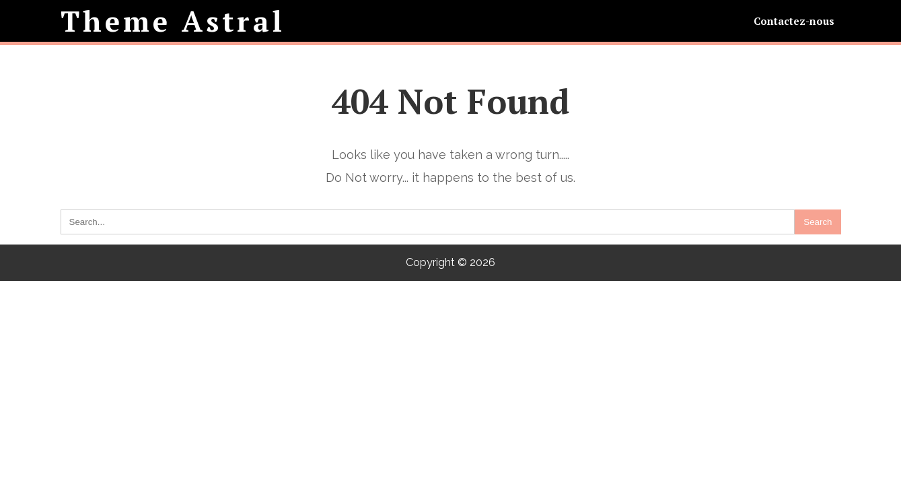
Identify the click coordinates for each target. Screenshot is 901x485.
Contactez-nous (794, 21)
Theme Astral (173, 21)
